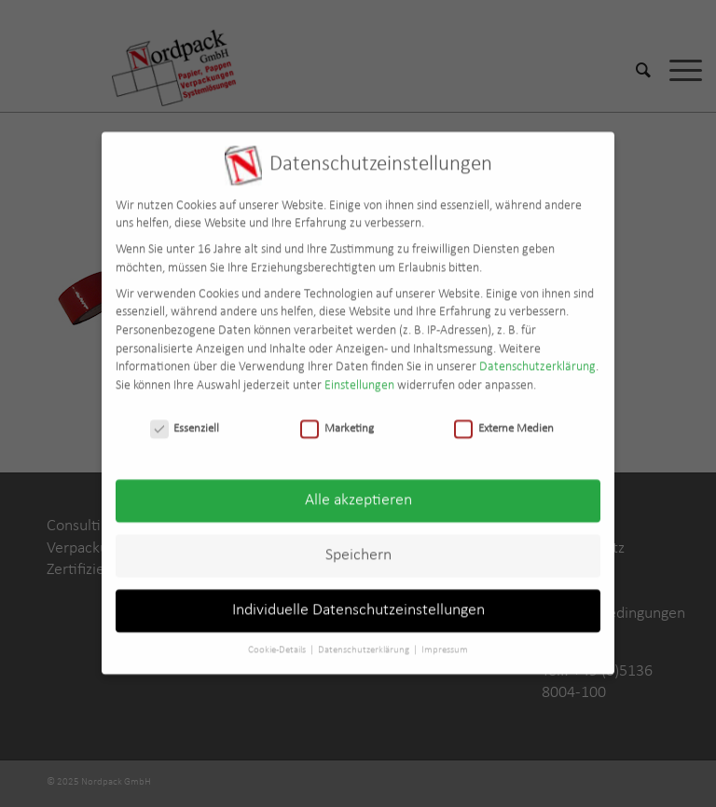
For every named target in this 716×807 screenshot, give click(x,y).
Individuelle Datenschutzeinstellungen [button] (358, 601)
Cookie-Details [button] (278, 640)
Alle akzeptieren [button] (358, 491)
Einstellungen (359, 375)
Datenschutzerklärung (537, 356)
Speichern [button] (358, 546)
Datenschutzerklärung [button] (364, 640)
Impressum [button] (444, 640)
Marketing (337, 418)
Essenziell (185, 418)
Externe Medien (504, 418)
